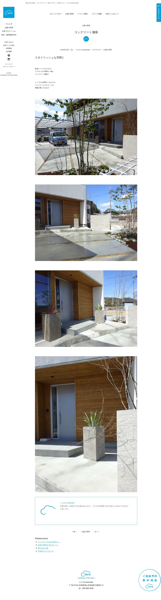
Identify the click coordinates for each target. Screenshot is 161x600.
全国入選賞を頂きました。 (48, 546)
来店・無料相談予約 (8, 35)
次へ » (96, 532)
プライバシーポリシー (9, 66)
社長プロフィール (9, 31)
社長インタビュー (112, 14)
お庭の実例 (69, 14)
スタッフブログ (55, 14)
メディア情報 (97, 14)
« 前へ (74, 532)
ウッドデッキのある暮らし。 (49, 542)
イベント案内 (83, 14)
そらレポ (8, 24)
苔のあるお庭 (43, 549)
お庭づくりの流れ (9, 45)
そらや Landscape (83, 50)
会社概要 (9, 51)
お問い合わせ (8, 42)
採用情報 (9, 48)
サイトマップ (9, 64)
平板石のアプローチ (46, 552)
